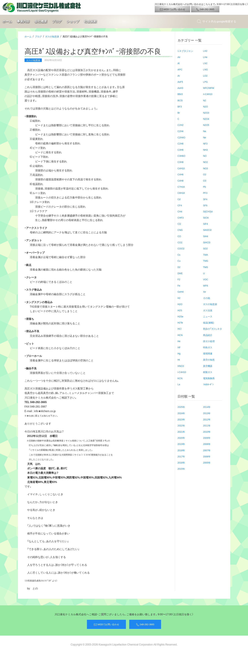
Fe (178, 285)
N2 (204, 100)
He (178, 341)
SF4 (205, 199)
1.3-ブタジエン (185, 50)
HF (179, 347)
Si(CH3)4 (208, 211)
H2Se (180, 316)
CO (179, 236)
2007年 (207, 450)
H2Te (180, 322)
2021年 (181, 431)
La (178, 384)
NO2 (205, 162)
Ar (178, 75)
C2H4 (180, 131)
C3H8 (180, 162)
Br (178, 112)
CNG (180, 230)
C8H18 (181, 192)
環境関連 (207, 353)
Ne (204, 137)
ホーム (7, 21)
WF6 (205, 285)
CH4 (179, 211)
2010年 (207, 431)
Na (204, 131)
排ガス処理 (209, 341)
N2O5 (206, 125)
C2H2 (180, 125)
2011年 (207, 425)
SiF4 (205, 223)
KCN (179, 378)
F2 (178, 279)
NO (205, 155)
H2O (179, 304)
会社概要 (41, 21)
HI (178, 359)
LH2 (205, 50)
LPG (205, 81)
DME (180, 273)
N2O (205, 106)
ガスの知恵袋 (52, 36)
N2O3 (206, 112)
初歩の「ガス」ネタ (212, 328)
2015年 (181, 468)
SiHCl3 (206, 242)
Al (178, 63)
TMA (205, 254)
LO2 (205, 75)
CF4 (179, 205)
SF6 (205, 205)
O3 (204, 180)
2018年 (181, 450)
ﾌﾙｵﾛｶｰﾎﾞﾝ (208, 384)
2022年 (181, 425)
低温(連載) (208, 322)
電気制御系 (209, 378)
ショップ (73, 21)
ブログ (57, 21)
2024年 (181, 413)
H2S (179, 310)
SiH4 (205, 236)
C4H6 (180, 174)
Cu (178, 260)
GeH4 (180, 291)
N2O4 (206, 118)
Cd (178, 199)
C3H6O (181, 155)
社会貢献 (90, 21)
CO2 (179, 242)
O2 (204, 174)
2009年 (207, 437)
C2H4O (181, 137)
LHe (205, 57)
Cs (178, 254)
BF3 (179, 106)
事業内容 (23, 21)
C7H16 (181, 186)
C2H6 (180, 143)
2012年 (207, 419)
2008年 (207, 444)
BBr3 (180, 94)
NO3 (205, 168)
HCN (179, 335)
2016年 (181, 462)
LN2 (205, 63)
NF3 (205, 143)
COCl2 (180, 248)
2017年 (181, 456)
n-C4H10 (207, 94)
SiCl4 (206, 217)
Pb (204, 186)
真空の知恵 (209, 359)
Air (178, 57)
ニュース (207, 316)
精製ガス (207, 372)
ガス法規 (207, 310)
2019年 (181, 444)
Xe (204, 291)
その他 (206, 298)
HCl (179, 328)
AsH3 (180, 88)
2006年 (207, 456)
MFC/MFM (208, 88)
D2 (178, 267)
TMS (205, 267)
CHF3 (180, 217)
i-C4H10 (181, 372)
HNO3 (180, 366)
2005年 (207, 462)
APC (179, 69)
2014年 (207, 407)
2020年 (181, 437)
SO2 (205, 248)
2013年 (207, 413)
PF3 (205, 192)
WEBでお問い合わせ (172, 9)
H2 (178, 298)
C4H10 (181, 168)
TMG (205, 260)
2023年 (181, 419)
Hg (178, 353)
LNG (205, 69)
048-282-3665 (205, 9)
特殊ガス (207, 347)
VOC (205, 279)
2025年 (181, 407)
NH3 (205, 149)
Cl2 (179, 223)
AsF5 (180, 81)
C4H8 (180, 180)
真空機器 (207, 366)
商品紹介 (207, 335)
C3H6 (180, 149)
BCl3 (179, 100)
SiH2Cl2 (207, 230)
